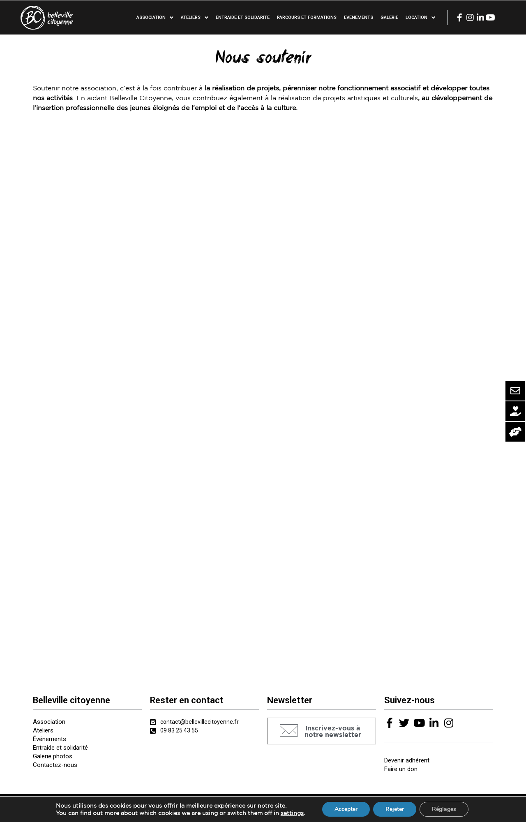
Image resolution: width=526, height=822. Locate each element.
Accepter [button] (346, 809)
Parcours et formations (307, 17)
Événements (358, 17)
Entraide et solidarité (243, 17)
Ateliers (194, 18)
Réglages (444, 809)
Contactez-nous (55, 765)
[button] (321, 731)
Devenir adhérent (406, 760)
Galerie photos (52, 756)
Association (154, 18)
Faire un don (401, 769)
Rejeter (394, 809)
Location (420, 18)
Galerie (389, 17)
